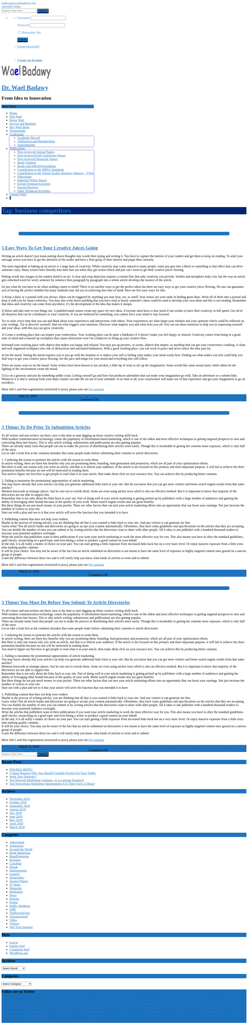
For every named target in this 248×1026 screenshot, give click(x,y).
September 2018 (19, 806)
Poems (13, 902)
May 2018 (15, 820)
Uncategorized (18, 916)
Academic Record (28, 137)
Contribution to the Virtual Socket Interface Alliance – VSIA (55, 173)
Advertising (60, 399)
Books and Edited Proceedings (36, 166)
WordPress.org (18, 953)
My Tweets (9, 999)
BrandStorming (19, 856)
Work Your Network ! (23, 776)
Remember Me (29, 32)
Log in (13, 942)
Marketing (16, 891)
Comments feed (19, 949)
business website (155, 396)
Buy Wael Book (19, 127)
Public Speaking (19, 906)
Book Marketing (19, 853)
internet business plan (181, 396)
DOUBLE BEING (21, 769)
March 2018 (17, 827)
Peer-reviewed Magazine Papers (37, 159)
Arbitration (16, 845)
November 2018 (19, 798)
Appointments (26, 145)
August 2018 (17, 809)
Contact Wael (17, 194)
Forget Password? (28, 46)
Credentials (16, 134)
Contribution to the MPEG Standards (40, 169)
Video (13, 920)
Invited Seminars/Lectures (33, 183)
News (13, 895)
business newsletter (132, 396)
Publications (17, 148)
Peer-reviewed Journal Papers (36, 152)
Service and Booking (22, 123)
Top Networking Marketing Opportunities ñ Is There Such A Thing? (52, 783)
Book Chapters (26, 162)
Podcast (14, 898)
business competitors (50, 396)
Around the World (20, 849)
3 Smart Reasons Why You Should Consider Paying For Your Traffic (52, 773)
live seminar (96, 389)
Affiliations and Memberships (36, 141)
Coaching (15, 863)
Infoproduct (16, 877)
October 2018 (18, 802)
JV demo (15, 884)
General (14, 874)
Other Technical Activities (33, 191)
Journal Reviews (27, 187)
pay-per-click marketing (212, 396)
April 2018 (16, 823)
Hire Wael (15, 116)
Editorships (24, 176)
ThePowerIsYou (19, 913)
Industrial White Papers (32, 180)
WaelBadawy (10, 396)
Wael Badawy (12, 1007)
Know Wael (16, 120)
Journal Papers (18, 881)
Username (23, 17)
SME (12, 909)
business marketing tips (103, 396)
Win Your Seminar (21, 927)
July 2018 (15, 813)
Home (13, 113)
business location (76, 396)
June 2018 (15, 816)
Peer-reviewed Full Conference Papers (41, 155)
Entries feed (17, 946)
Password (23, 25)
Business (15, 860)
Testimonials (17, 130)
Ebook (13, 867)
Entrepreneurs (18, 870)
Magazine (15, 888)
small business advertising (35, 399)
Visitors (74, 399)
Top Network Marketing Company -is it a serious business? (46, 780)
